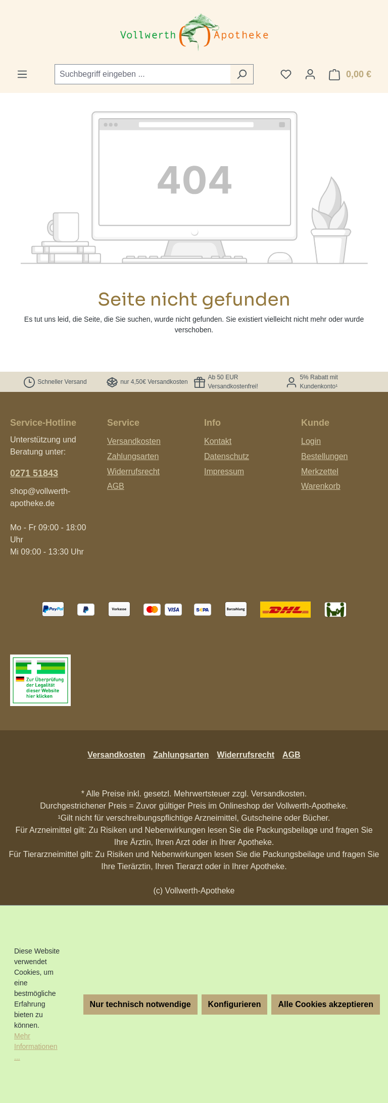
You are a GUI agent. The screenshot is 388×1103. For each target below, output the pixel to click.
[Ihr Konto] (310, 74)
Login (311, 441)
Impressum (224, 471)
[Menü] (22, 74)
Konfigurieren (234, 1004)
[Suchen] (242, 74)
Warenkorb (321, 486)
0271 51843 (34, 473)
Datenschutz (226, 456)
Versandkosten (134, 441)
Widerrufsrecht (133, 471)
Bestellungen (324, 456)
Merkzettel (319, 471)
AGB (115, 486)
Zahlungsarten (133, 456)
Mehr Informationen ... (36, 1046)
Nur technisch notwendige (140, 1004)
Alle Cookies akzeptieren (325, 1004)
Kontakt (217, 441)
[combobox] (142, 74)
